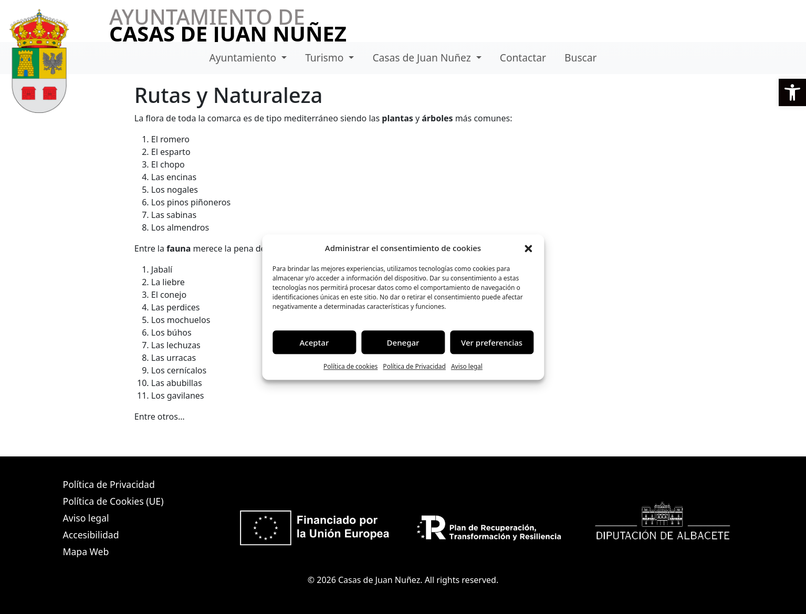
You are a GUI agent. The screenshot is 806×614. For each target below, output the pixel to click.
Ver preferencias (491, 342)
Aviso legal (467, 366)
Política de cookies (350, 366)
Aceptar (314, 342)
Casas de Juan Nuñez (422, 57)
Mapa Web (86, 551)
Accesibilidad (91, 534)
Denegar (403, 342)
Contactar (523, 57)
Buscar (580, 57)
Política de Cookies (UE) (113, 501)
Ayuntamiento (244, 57)
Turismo (325, 57)
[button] (792, 92)
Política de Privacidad (414, 366)
